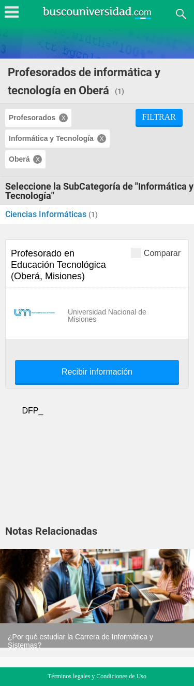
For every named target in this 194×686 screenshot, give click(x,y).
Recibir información (97, 372)
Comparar (156, 253)
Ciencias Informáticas (46, 214)
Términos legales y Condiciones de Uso (97, 676)
